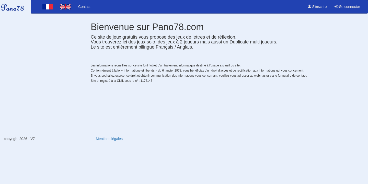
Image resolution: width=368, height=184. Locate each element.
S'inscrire (317, 7)
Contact (84, 7)
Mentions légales (109, 139)
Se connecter (347, 7)
